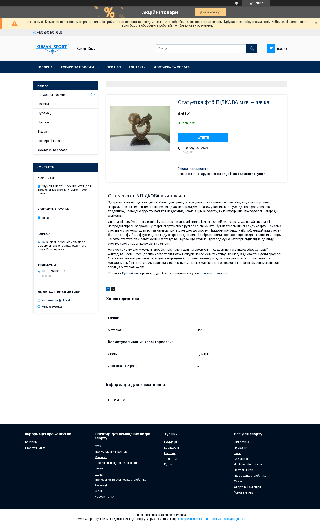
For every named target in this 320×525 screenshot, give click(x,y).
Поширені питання (51, 141)
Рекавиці (101, 485)
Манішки (101, 457)
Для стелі (171, 458)
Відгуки (43, 131)
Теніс (237, 453)
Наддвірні (171, 442)
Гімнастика (241, 442)
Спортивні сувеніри (247, 487)
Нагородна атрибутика (250, 475)
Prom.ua (181, 514)
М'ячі (98, 446)
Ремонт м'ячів (243, 492)
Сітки (98, 491)
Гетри (98, 474)
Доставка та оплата (172, 67)
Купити (203, 137)
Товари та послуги (77, 67)
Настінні (169, 453)
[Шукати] (251, 48)
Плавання (241, 447)
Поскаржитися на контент (193, 519)
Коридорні (171, 447)
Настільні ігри (243, 470)
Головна (44, 67)
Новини (43, 104)
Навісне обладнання (248, 464)
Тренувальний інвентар (111, 451)
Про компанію (35, 447)
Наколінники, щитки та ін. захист (117, 463)
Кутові (168, 464)
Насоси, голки (104, 496)
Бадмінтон (241, 458)
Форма (100, 468)
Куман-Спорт (131, 273)
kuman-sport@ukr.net (56, 300)
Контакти (137, 67)
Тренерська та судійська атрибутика (120, 479)
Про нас (114, 67)
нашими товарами (214, 273)
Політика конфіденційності (228, 519)
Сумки (238, 481)
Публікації (45, 113)
